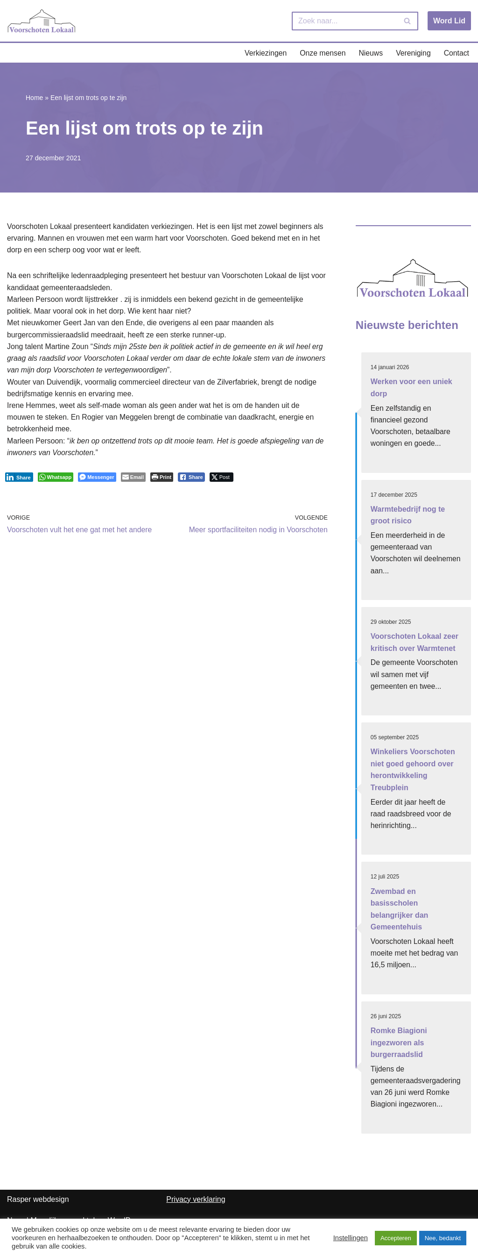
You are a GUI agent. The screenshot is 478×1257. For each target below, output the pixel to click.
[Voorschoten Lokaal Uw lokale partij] (42, 20)
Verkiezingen (263, 53)
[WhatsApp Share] (56, 481)
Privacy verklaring (195, 1204)
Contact (456, 53)
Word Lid (449, 21)
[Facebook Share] (191, 481)
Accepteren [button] (395, 1238)
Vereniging (412, 53)
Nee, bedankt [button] (443, 1238)
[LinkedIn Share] (19, 481)
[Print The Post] (161, 481)
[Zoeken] (344, 21)
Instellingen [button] (350, 1238)
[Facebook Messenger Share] (97, 481)
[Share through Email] (133, 481)
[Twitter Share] (221, 481)
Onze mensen (321, 53)
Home (34, 98)
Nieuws (370, 53)
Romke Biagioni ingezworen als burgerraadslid (399, 1047)
